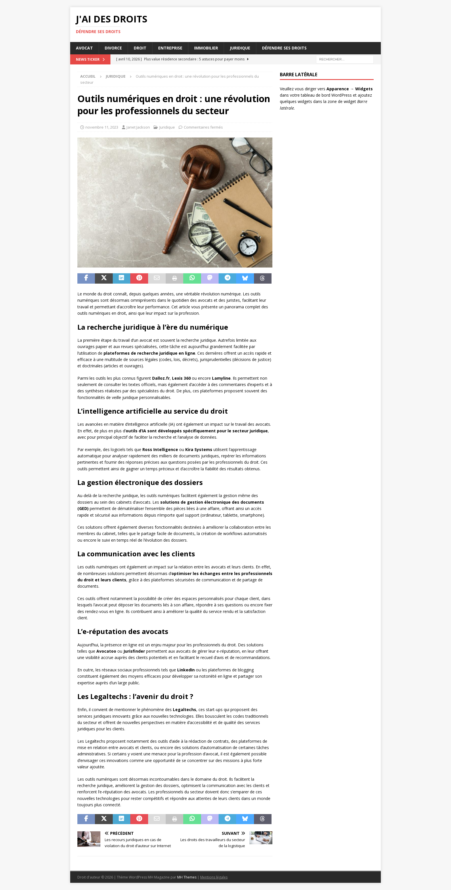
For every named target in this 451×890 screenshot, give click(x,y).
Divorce (113, 48)
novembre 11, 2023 (101, 127)
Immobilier (206, 48)
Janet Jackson (138, 127)
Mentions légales (214, 877)
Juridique (240, 48)
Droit (140, 48)
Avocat (84, 48)
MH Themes (186, 877)
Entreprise (170, 48)
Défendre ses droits (284, 48)
